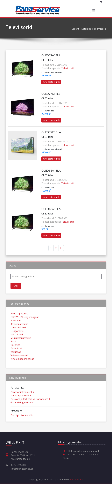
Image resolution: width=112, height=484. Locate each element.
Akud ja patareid (19, 320)
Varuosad (15, 359)
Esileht (75, 29)
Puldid (13, 348)
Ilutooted (15, 327)
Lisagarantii (16, 338)
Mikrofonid (16, 341)
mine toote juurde (51, 81)
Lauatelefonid (18, 334)
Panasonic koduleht (22, 399)
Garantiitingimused (21, 409)
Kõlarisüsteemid (19, 331)
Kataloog (86, 29)
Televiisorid (67, 68)
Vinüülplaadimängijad (22, 366)
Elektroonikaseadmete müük (83, 451)
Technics (15, 352)
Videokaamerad (19, 362)
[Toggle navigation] (93, 10)
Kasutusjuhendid (20, 402)
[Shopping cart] (108, 2)
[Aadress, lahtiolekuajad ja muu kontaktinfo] (8, 455)
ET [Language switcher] (101, 2)
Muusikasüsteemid (20, 345)
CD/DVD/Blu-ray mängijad (24, 324)
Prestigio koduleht (21, 422)
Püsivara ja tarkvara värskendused (30, 406)
